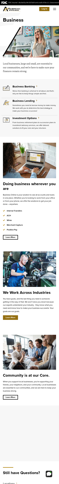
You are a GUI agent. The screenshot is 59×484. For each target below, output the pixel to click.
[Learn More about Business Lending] (29, 106)
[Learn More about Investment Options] (29, 124)
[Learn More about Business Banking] (29, 90)
